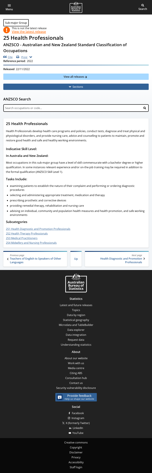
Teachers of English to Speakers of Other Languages (35, 259)
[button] (9, 7)
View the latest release (29, 31)
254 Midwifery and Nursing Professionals (31, 243)
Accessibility (76, 462)
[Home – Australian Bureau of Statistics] (76, 283)
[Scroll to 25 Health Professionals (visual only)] (51, 124)
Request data (76, 340)
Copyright (76, 447)
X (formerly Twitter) (78, 423)
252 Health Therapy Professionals (27, 233)
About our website (76, 358)
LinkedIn (78, 428)
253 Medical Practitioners (22, 238)
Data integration (76, 335)
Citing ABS (76, 373)
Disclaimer (76, 452)
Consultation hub (76, 378)
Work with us (76, 363)
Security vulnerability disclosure (76, 388)
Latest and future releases (76, 305)
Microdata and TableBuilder (76, 325)
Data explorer (76, 330)
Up (76, 259)
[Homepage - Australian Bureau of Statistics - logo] (76, 7)
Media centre (76, 368)
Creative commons (76, 442)
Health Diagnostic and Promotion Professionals (116, 259)
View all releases (74, 77)
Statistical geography (76, 320)
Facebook (78, 413)
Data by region (76, 315)
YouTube (77, 433)
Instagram (78, 418)
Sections (78, 87)
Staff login (76, 467)
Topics (76, 310)
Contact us (76, 383)
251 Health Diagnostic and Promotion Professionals (38, 229)
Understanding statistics (76, 345)
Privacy (76, 457)
